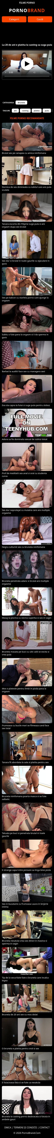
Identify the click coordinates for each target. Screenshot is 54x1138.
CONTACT (44, 1127)
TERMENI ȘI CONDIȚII (25, 1127)
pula (47, 110)
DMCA (7, 1127)
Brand (27, 10)
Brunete (21, 102)
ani (15, 110)
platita (37, 110)
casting (25, 110)
